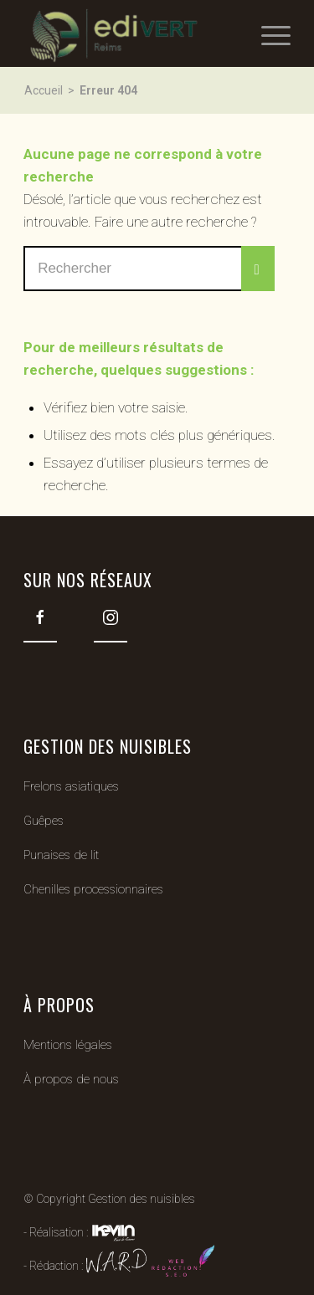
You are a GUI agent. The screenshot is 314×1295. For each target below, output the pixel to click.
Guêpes (43, 820)
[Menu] (268, 33)
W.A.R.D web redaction (150, 1263)
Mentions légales (67, 1044)
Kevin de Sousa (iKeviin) (113, 1232)
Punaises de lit (61, 854)
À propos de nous (71, 1079)
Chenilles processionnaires (93, 889)
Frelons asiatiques (71, 786)
